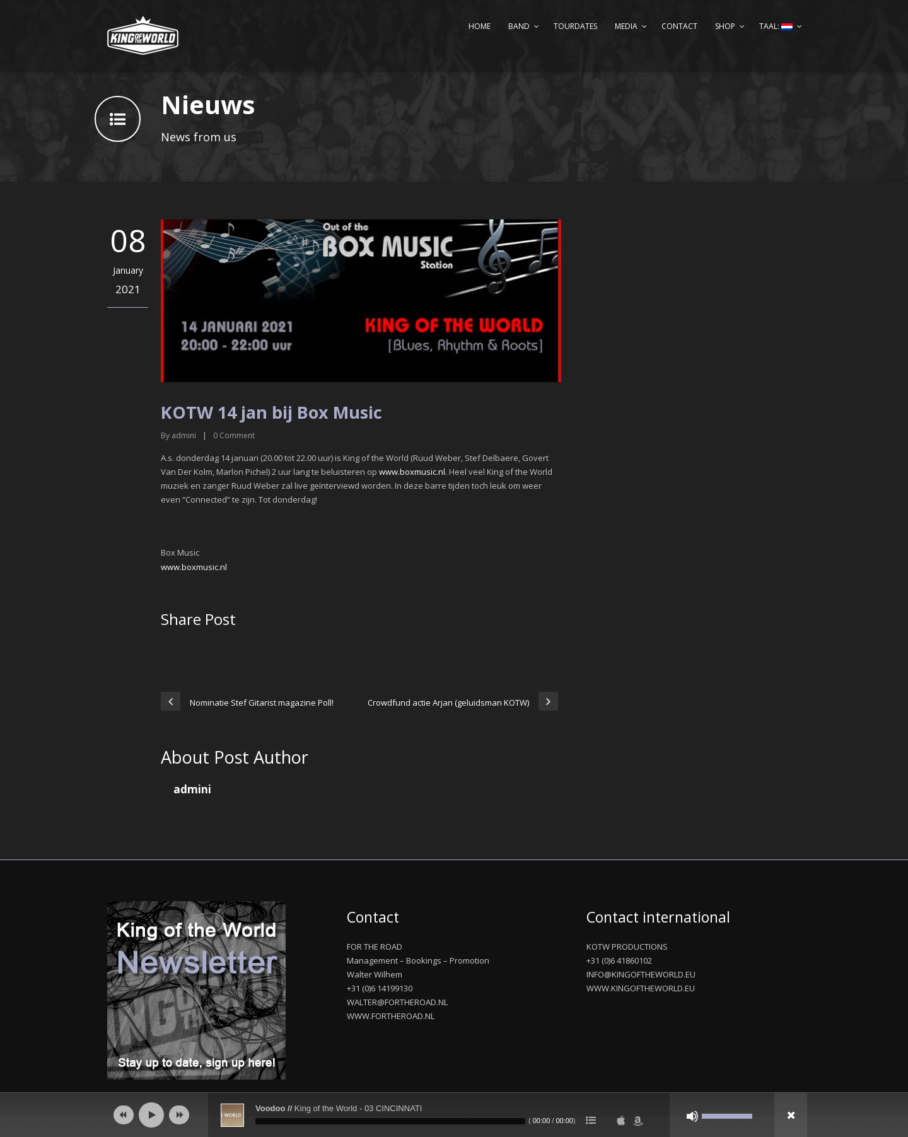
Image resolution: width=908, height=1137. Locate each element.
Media (626, 26)
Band (519, 26)
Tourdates (575, 26)
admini (184, 435)
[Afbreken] (692, 1116)
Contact (679, 26)
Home (480, 26)
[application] (454, 1115)
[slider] (390, 1121)
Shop (725, 26)
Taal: (776, 26)
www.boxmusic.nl (194, 567)
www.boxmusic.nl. (413, 471)
